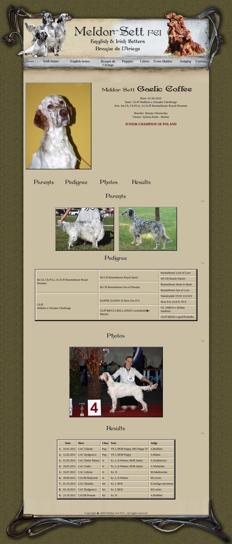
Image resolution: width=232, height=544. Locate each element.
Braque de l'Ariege (108, 63)
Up (202, 201)
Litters (144, 61)
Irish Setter (51, 61)
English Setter (80, 61)
